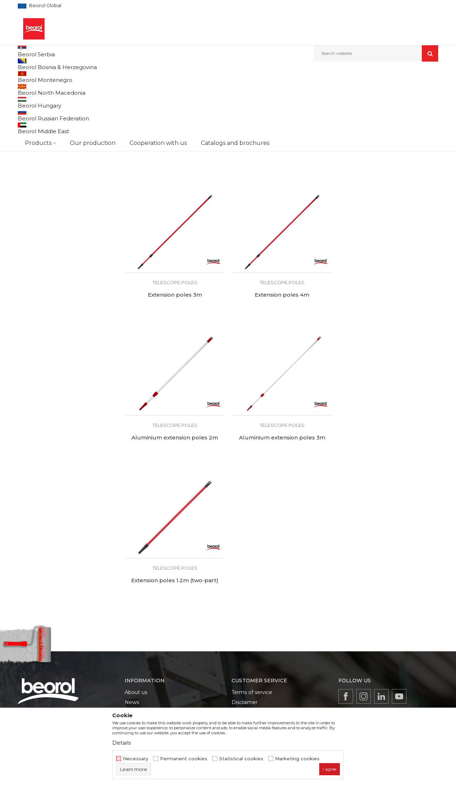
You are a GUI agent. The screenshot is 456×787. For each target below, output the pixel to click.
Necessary (135, 758)
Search (66, 204)
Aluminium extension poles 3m (388, 366)
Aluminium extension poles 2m (281, 366)
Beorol (32, 158)
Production (138, 640)
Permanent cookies (183, 758)
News (132, 630)
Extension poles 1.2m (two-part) (174, 509)
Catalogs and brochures (154, 660)
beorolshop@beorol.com (73, 652)
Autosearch (236, 88)
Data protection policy (259, 640)
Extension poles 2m (281, 224)
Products (56, 76)
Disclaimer (245, 630)
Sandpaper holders (41, 131)
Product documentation (155, 650)
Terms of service (252, 620)
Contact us (138, 670)
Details (121, 742)
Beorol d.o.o (30, 76)
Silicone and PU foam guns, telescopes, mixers (196, 76)
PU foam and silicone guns (51, 114)
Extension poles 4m (174, 366)
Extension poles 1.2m (174, 224)
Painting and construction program (107, 76)
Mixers (29, 105)
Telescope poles (38, 122)
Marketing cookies (297, 758)
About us (136, 620)
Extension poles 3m (388, 224)
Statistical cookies (241, 758)
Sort (264, 88)
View (363, 88)
